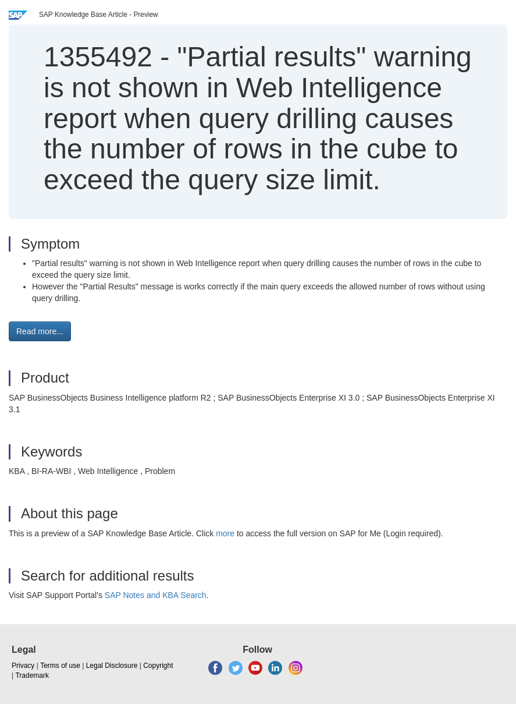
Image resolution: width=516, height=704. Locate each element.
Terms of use (60, 665)
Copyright (158, 665)
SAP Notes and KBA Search (156, 595)
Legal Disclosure (112, 665)
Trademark (32, 675)
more (225, 533)
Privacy (23, 665)
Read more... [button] (39, 331)
